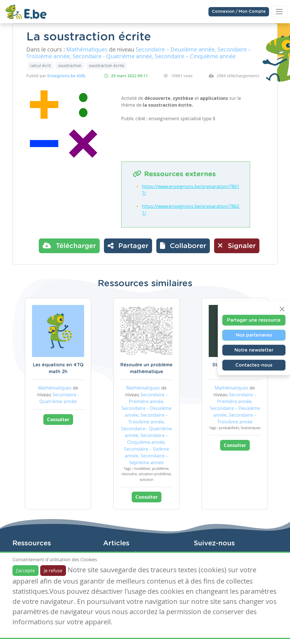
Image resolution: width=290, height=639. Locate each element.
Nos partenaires (254, 335)
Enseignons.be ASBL (66, 75)
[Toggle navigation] (279, 11)
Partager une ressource (254, 320)
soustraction (70, 65)
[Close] (282, 308)
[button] (183, 245)
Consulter (58, 419)
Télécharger (69, 245)
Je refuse (53, 570)
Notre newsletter (253, 350)
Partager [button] (128, 245)
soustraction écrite (106, 65)
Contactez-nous (253, 365)
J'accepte (25, 570)
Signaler (237, 245)
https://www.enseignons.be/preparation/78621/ (190, 209)
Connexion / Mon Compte (239, 12)
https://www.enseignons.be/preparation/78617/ (190, 189)
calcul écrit (40, 65)
